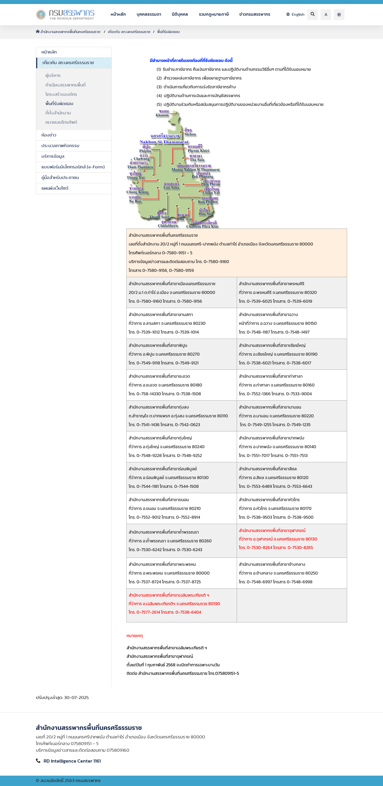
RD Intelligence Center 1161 (72, 761)
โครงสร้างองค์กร (61, 94)
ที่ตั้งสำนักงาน (58, 113)
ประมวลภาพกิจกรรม (60, 146)
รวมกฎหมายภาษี (214, 14)
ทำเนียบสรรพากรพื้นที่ (65, 85)
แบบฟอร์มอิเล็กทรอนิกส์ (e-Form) (73, 167)
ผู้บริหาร (53, 75)
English (295, 14)
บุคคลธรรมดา (149, 14)
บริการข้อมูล (52, 156)
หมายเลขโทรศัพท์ (61, 122)
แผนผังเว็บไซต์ (54, 188)
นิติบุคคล (180, 14)
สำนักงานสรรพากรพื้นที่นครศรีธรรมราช (68, 32)
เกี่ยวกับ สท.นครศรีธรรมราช (129, 32)
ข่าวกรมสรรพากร (254, 14)
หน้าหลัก (118, 14)
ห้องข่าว (48, 135)
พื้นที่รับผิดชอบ (168, 32)
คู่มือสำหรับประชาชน (60, 178)
